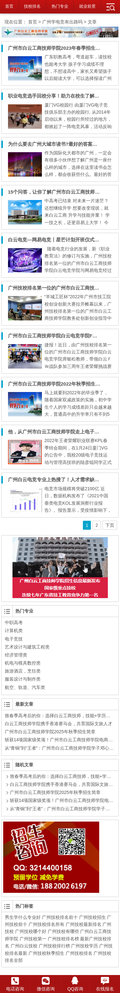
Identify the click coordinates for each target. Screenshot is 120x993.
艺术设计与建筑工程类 (27, 646)
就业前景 (87, 6)
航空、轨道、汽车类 (25, 687)
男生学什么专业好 (23, 917)
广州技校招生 (92, 917)
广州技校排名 (79, 953)
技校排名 (32, 6)
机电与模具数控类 (23, 663)
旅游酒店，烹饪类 (23, 671)
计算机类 (14, 630)
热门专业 (60, 6)
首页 (9, 6)
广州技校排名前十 (60, 917)
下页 (109, 525)
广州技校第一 (33, 938)
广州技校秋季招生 (46, 953)
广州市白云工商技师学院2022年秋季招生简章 (56, 384)
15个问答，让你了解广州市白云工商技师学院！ (58, 192)
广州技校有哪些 (63, 931)
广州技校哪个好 (30, 931)
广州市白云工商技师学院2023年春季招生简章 (56, 48)
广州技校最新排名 (83, 924)
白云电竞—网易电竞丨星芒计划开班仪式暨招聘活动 (63, 239)
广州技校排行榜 (54, 945)
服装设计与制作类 (23, 679)
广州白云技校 (24, 945)
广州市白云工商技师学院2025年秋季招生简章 (50, 731)
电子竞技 (14, 638)
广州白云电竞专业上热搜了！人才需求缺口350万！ (62, 479)
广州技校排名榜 (63, 938)
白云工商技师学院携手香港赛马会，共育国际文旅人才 (58, 723)
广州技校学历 (84, 945)
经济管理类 (16, 655)
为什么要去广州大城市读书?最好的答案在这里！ (60, 144)
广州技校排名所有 (46, 924)
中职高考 (14, 622)
